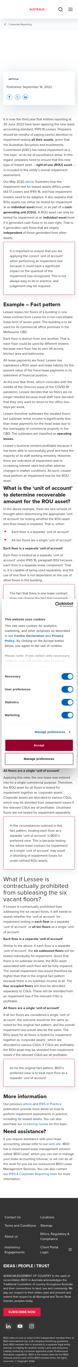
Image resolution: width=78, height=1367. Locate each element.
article (29, 181)
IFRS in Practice (50, 1104)
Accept (39, 745)
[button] (9, 97)
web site (55, 1144)
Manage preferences (50, 732)
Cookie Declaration (29, 635)
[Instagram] (32, 1326)
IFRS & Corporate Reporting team (33, 1174)
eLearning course (35, 1124)
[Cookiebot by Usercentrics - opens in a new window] (55, 604)
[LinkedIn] (8, 1326)
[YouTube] (20, 1326)
